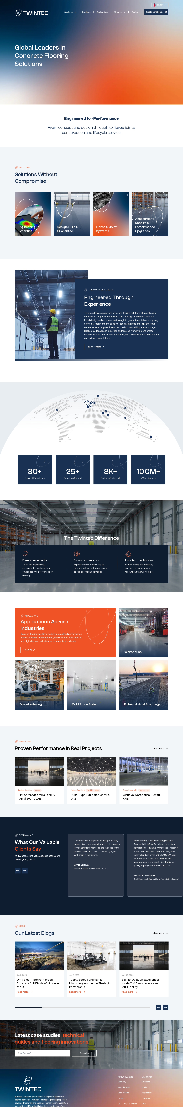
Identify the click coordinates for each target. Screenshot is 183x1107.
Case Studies (123, 1093)
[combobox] (159, 5)
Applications (102, 12)
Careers (121, 1098)
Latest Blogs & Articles (127, 1104)
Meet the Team (124, 1087)
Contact (135, 12)
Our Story (122, 1082)
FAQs (144, 1104)
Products (86, 12)
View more (158, 748)
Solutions (68, 12)
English (158, 5)
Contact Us (146, 1098)
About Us (118, 12)
